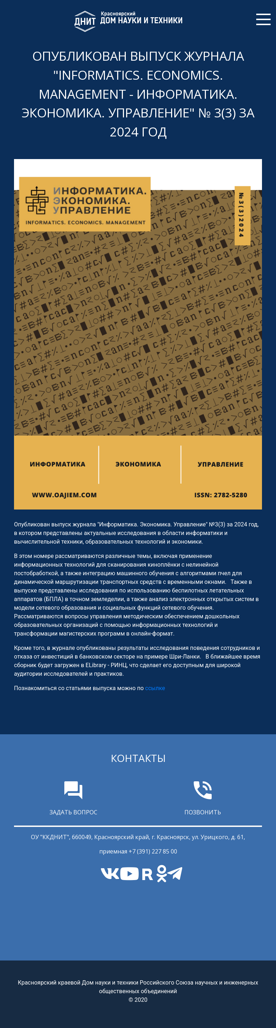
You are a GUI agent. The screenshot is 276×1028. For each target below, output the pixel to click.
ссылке (155, 688)
